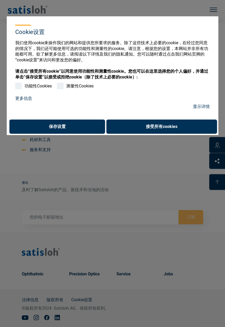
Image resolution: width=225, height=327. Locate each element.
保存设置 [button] (57, 126)
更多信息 (23, 98)
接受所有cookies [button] (161, 126)
